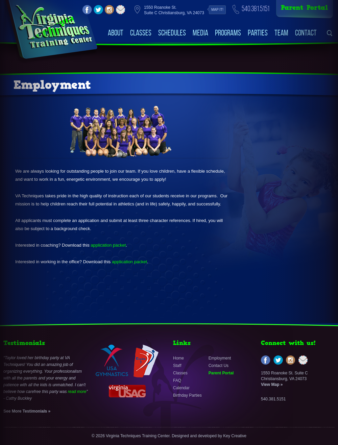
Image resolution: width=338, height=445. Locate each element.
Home (178, 358)
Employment (220, 358)
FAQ (177, 380)
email (120, 10)
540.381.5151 (255, 9)
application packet (108, 245)
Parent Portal (304, 7)
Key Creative (234, 436)
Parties (258, 32)
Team (281, 32)
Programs (228, 32)
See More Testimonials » (26, 411)
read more (77, 391)
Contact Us (218, 365)
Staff (177, 365)
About (115, 32)
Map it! (217, 9)
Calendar (181, 388)
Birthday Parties (187, 395)
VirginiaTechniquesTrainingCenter (54, 27)
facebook (87, 10)
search (330, 33)
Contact (306, 32)
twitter (98, 10)
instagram (109, 10)
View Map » (272, 384)
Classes (140, 32)
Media (200, 32)
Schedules (172, 32)
